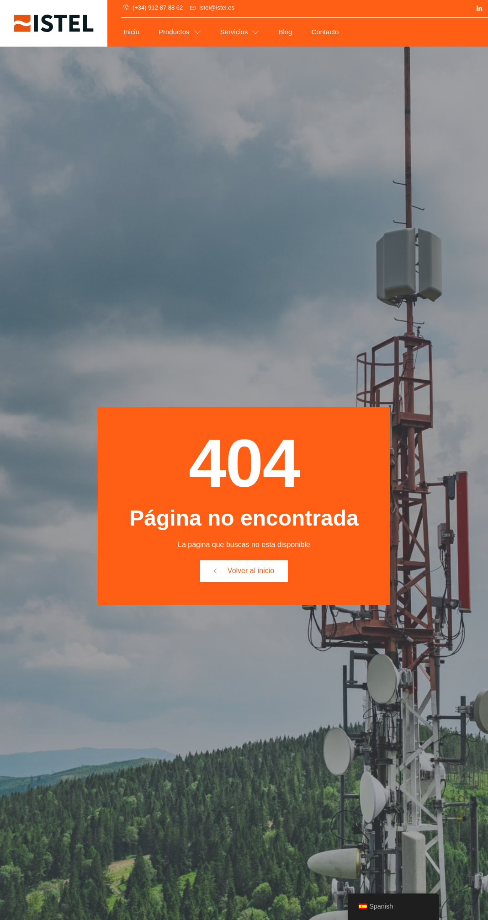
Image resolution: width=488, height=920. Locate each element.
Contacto (325, 32)
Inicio (131, 32)
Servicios (240, 32)
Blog (285, 32)
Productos (180, 32)
